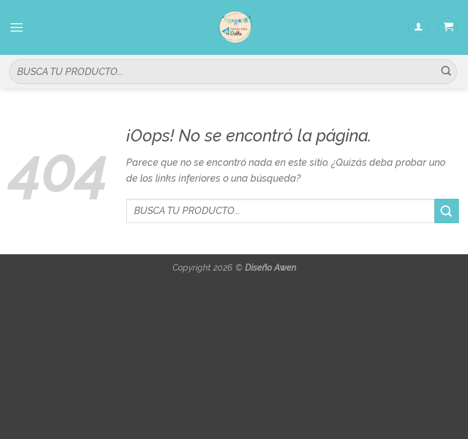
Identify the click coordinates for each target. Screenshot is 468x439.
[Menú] (16, 27)
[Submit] (446, 72)
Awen (285, 267)
